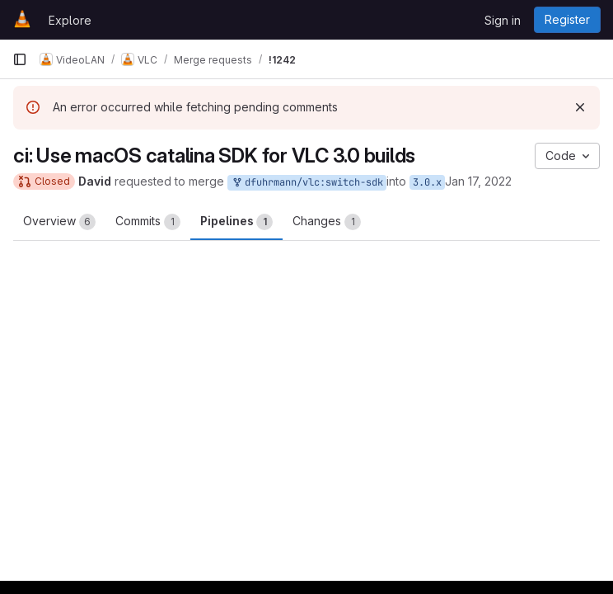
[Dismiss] (580, 107)
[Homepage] (22, 20)
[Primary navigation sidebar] (20, 59)
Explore (70, 20)
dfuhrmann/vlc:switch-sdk (307, 183)
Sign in (502, 20)
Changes (326, 222)
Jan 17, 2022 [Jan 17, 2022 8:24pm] (478, 181)
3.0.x (427, 182)
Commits (147, 222)
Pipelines (236, 222)
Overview (59, 222)
